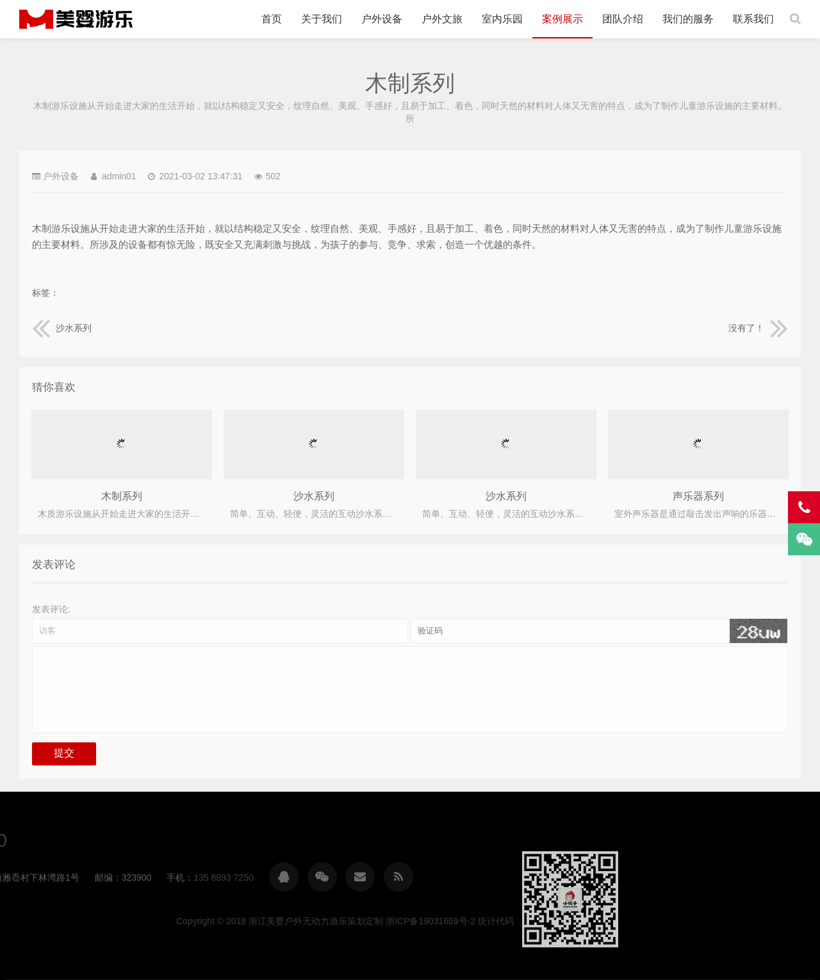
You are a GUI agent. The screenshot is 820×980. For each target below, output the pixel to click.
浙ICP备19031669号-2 (714, 921)
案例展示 (562, 18)
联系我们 (753, 18)
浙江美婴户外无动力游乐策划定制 (76, 19)
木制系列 (121, 496)
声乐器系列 (698, 496)
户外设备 (381, 18)
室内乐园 (502, 18)
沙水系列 (62, 328)
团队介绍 (622, 18)
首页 (271, 18)
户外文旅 (442, 18)
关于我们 (321, 18)
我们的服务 (688, 18)
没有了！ (758, 328)
